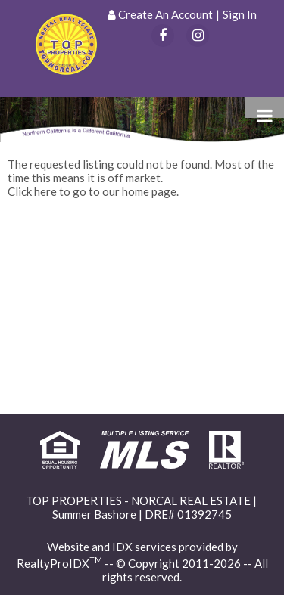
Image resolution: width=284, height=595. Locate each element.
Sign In (240, 14)
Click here (32, 191)
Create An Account (165, 14)
